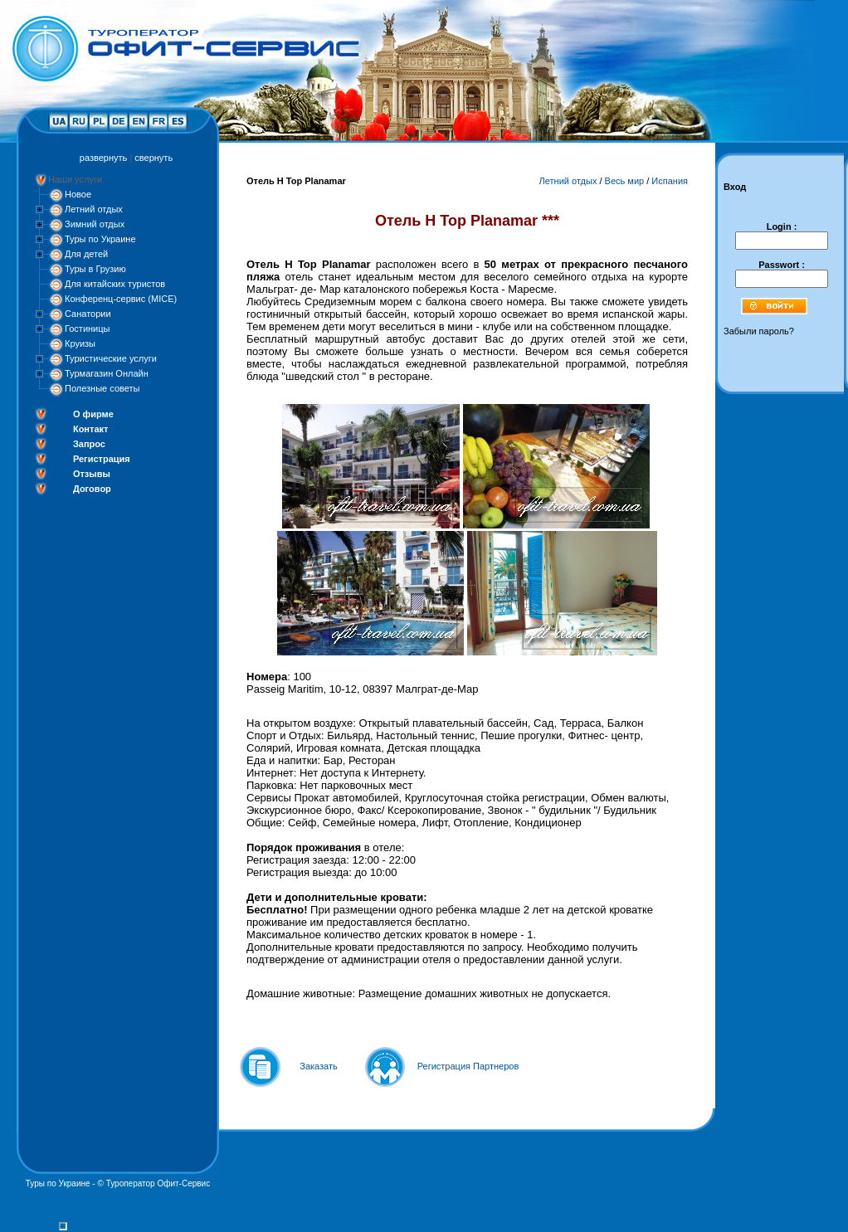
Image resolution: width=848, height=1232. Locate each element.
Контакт (90, 429)
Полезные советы (102, 388)
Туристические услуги (111, 358)
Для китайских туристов (115, 284)
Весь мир (625, 181)
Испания (669, 181)
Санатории (88, 314)
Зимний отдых (94, 224)
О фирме (93, 414)
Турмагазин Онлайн (107, 373)
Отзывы (91, 474)
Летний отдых (94, 209)
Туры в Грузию (95, 269)
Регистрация (101, 459)
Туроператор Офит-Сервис (158, 1183)
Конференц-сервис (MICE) (121, 299)
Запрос (89, 444)
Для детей (86, 254)
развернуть (103, 158)
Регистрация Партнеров (468, 1066)
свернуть (153, 158)
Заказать (319, 1066)
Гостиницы (87, 329)
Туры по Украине (100, 239)
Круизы (80, 343)
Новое (78, 194)
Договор (92, 489)
